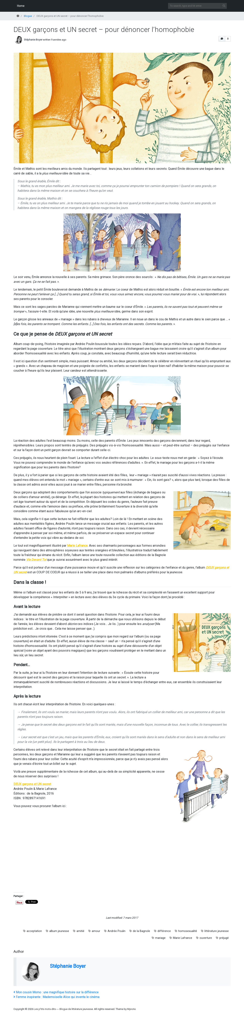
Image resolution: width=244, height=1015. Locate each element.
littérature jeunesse (216, 931)
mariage (160, 938)
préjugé (224, 938)
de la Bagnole (141, 931)
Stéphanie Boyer (33, 39)
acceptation (34, 931)
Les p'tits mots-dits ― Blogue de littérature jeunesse (63, 1009)
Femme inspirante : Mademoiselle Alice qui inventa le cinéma (56, 997)
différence (164, 931)
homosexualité (187, 931)
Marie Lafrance (182, 938)
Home (20, 5)
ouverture (206, 938)
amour (96, 931)
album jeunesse (59, 931)
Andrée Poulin (116, 931)
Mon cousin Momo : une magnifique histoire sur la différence (56, 992)
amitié (80, 931)
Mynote (131, 1009)
